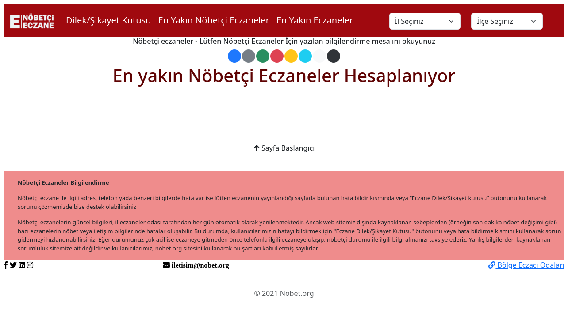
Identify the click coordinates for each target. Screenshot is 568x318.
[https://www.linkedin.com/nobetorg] (22, 265)
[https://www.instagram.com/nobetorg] (30, 265)
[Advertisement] (284, 120)
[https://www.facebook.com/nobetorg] (6, 265)
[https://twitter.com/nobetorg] (13, 265)
